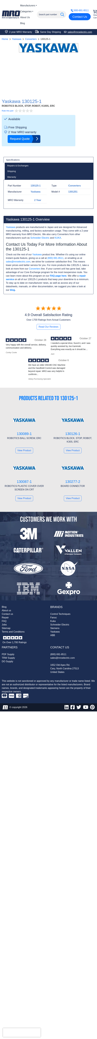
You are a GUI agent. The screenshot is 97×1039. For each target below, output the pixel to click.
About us (6, 610)
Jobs (4, 624)
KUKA (58, 238)
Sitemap (6, 628)
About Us (25, 17)
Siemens (54, 628)
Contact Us (79, 16)
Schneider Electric (39, 238)
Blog (22, 23)
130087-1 (24, 482)
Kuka (53, 621)
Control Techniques (60, 614)
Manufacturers (27, 5)
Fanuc (53, 617)
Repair (5, 617)
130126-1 (72, 434)
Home (5, 39)
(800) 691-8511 (55, 258)
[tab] (48, 160)
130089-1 (24, 434)
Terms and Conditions (13, 631)
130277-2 (72, 482)
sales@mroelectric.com (18, 261)
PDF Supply (8, 654)
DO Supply (7, 661)
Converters (31, 39)
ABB (52, 635)
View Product (24, 450)
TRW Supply (8, 658)
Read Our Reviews (48, 327)
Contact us (7, 614)
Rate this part (7, 111)
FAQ (4, 621)
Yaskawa (16, 39)
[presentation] (22, 1032)
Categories (25, 11)
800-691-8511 (80, 10)
